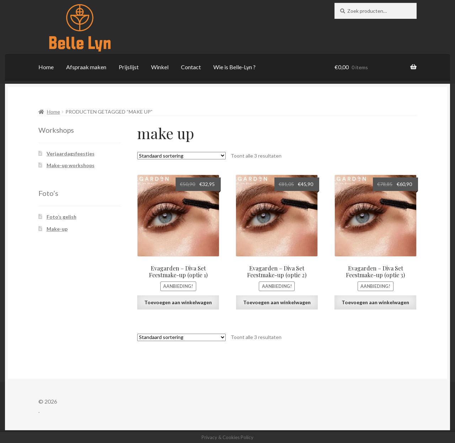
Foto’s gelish (61, 217)
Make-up (57, 229)
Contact (191, 67)
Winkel (159, 67)
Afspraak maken (86, 67)
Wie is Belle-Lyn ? (234, 67)
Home (46, 67)
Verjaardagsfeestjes (71, 154)
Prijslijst (129, 67)
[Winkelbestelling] (181, 155)
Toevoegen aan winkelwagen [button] (178, 302)
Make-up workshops (71, 165)
